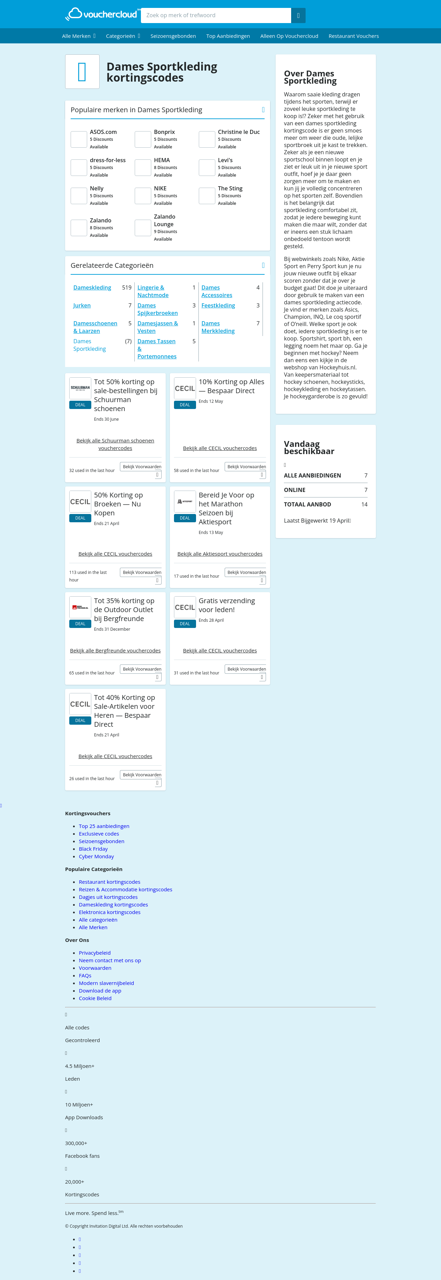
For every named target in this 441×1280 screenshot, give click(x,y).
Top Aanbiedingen (228, 35)
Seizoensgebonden (173, 35)
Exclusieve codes (99, 833)
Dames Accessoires (217, 291)
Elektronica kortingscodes (110, 912)
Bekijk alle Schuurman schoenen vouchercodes (115, 444)
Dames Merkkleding (218, 327)
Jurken (82, 305)
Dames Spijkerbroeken (157, 309)
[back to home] (103, 14)
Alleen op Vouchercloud (289, 35)
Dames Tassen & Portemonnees (157, 348)
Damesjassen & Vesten (157, 327)
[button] (79, 35)
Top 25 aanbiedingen (104, 825)
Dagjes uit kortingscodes (108, 896)
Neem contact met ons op (110, 960)
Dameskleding (92, 287)
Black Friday (93, 848)
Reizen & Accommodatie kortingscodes (125, 889)
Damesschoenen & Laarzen (95, 327)
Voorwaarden (95, 967)
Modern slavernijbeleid (106, 982)
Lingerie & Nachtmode (152, 291)
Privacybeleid (95, 952)
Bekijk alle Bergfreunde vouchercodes (115, 650)
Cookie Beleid (95, 998)
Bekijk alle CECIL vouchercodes (220, 447)
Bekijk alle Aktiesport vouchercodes (220, 553)
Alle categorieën (98, 919)
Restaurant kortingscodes (109, 881)
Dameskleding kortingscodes (113, 904)
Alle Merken (93, 927)
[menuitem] (79, 35)
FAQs (85, 975)
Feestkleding (218, 305)
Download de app (100, 990)
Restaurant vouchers (354, 35)
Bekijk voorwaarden (142, 467)
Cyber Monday (96, 856)
